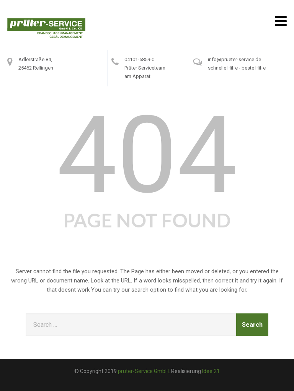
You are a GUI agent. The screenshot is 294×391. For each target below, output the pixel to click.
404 (147, 155)
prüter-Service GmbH (143, 371)
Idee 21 (211, 371)
